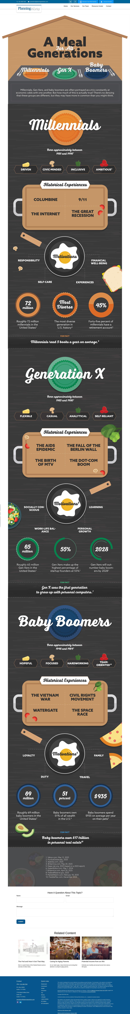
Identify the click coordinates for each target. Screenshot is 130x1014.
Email (68, 896)
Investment (44, 986)
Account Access (106, 1)
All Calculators (45, 1003)
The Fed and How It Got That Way (31, 961)
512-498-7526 (21, 1)
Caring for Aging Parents (59, 961)
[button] (65, 6)
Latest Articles (44, 999)
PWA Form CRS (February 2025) (64, 1010)
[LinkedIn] (70, 1)
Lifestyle (43, 997)
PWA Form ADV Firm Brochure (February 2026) (67, 1013)
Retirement (44, 984)
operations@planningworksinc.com (38, 1)
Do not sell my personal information (88, 991)
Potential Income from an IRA (93, 961)
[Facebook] (75, 1)
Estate (43, 988)
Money (43, 995)
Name (18, 896)
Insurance (43, 990)
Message (19, 906)
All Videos (43, 1001)
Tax (42, 992)
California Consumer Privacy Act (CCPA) (99, 990)
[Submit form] (20, 922)
